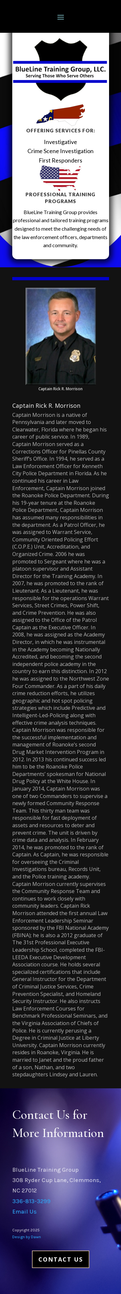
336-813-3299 (31, 1201)
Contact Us (60, 1259)
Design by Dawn (26, 1237)
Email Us (24, 1211)
